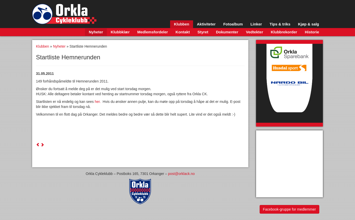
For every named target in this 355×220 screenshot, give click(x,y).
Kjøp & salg (308, 24)
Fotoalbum (233, 24)
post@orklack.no (181, 174)
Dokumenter (227, 32)
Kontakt (182, 32)
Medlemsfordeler (152, 32)
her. (99, 102)
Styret (202, 32)
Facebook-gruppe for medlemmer (289, 209)
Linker (256, 24)
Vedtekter (254, 32)
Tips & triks (280, 24)
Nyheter (96, 32)
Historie (312, 32)
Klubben (181, 24)
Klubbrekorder (284, 32)
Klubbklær (120, 32)
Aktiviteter (206, 24)
